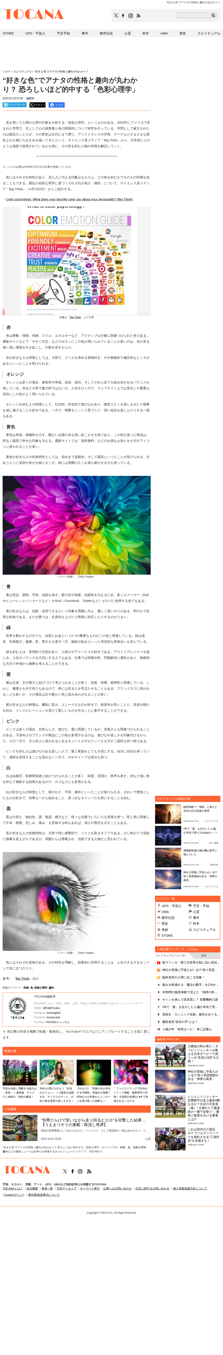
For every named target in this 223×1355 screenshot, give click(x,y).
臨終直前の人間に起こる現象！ (183, 977)
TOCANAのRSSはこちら (138, 16)
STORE (167, 935)
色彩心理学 (40, 987)
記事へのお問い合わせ (117, 1188)
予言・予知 (201, 906)
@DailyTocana (51, 1008)
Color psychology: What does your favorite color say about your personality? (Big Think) (69, 199)
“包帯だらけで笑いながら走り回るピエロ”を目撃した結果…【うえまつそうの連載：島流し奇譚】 (93, 1122)
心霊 (196, 912)
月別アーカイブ (66, 1188)
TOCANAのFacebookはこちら (123, 16)
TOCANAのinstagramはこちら (130, 16)
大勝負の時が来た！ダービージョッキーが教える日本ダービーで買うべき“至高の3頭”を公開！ (203, 1053)
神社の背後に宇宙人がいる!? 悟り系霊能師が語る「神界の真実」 (200, 876)
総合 (204, 955)
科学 (196, 923)
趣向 (51, 987)
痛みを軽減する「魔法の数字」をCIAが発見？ (191, 984)
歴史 (165, 923)
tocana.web (53, 1017)
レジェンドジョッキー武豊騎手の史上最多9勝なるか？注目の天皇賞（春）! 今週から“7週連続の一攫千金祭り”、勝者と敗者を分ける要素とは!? (204, 1108)
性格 (26, 987)
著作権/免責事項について (44, 1194)
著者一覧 (47, 1188)
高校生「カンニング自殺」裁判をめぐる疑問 (191, 1014)
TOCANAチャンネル (57, 1022)
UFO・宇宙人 (172, 906)
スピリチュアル (204, 929)
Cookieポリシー (14, 1194)
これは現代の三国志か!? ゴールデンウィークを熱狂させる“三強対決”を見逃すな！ (203, 1135)
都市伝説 (168, 917)
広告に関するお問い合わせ (152, 1188)
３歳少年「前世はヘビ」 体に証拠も (187, 1029)
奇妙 (165, 929)
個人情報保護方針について (190, 1188)
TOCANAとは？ (13, 1188)
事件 (196, 917)
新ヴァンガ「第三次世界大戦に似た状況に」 (191, 962)
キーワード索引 (90, 1188)
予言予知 (63, 33)
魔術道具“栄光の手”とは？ (180, 1022)
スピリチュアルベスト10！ (171, 955)
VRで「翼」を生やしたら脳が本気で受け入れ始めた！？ (191, 1007)
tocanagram (54, 1012)
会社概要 (32, 1188)
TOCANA (34, 15)
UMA (165, 912)
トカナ (6, 71)
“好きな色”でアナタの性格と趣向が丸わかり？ (62, 71)
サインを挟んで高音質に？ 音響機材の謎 (190, 999)
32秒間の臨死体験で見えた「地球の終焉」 (191, 992)
